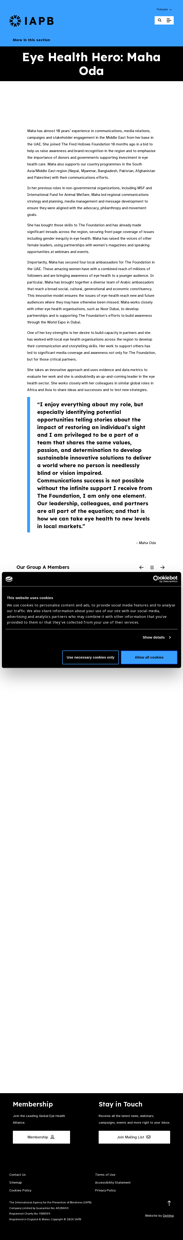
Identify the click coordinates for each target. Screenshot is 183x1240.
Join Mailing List (133, 1137)
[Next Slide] (162, 567)
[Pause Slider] (152, 567)
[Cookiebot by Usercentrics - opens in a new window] (157, 579)
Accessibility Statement (113, 1182)
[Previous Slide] (141, 567)
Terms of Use (105, 1175)
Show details (154, 637)
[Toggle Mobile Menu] (169, 20)
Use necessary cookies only (90, 657)
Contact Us (17, 1175)
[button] (164, 9)
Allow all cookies (149, 657)
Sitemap (15, 1182)
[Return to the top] (169, 1203)
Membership (40, 1137)
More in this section (91, 40)
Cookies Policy (20, 1190)
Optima (168, 1216)
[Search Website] (160, 20)
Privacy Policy (105, 1190)
